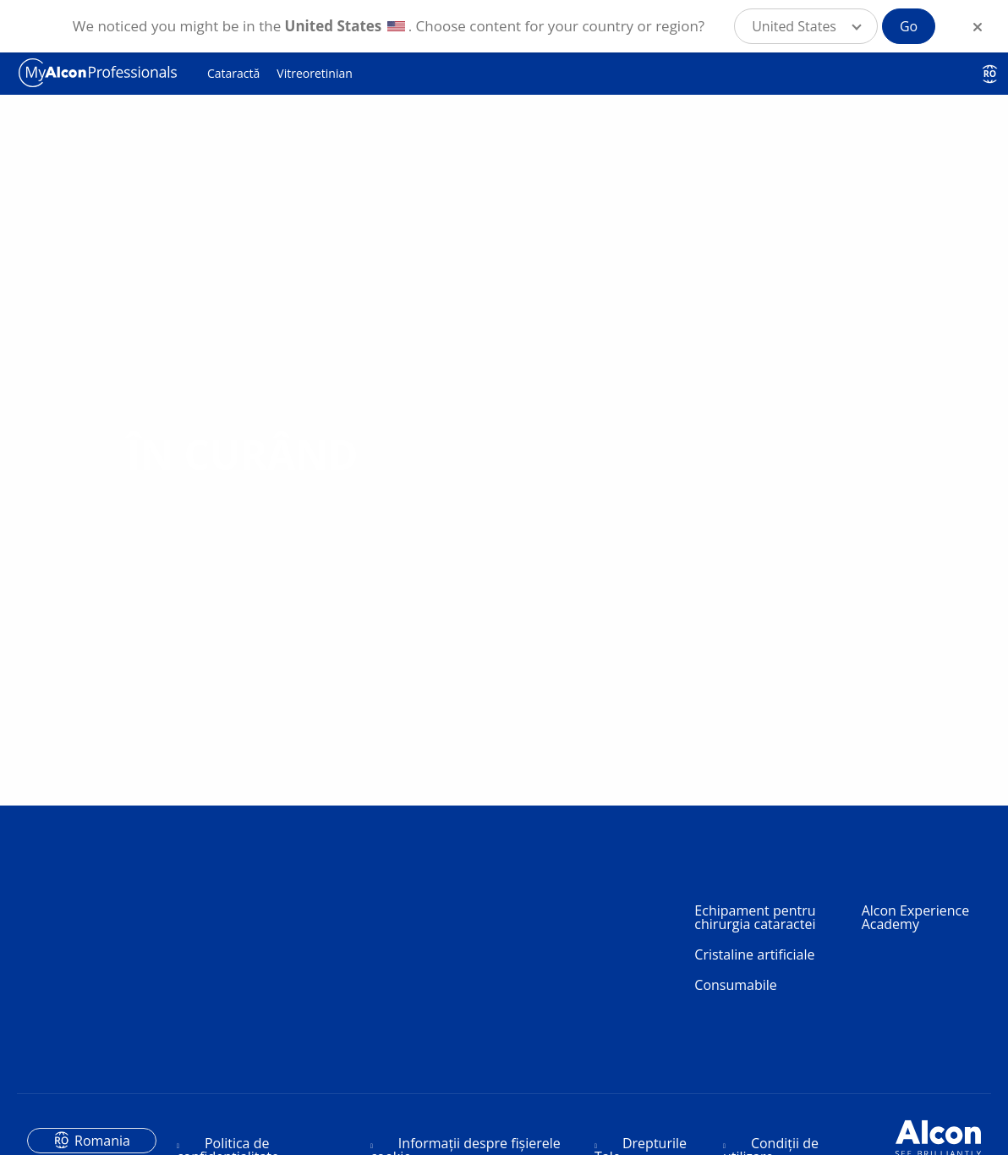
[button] (806, 26)
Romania (102, 1140)
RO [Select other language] (989, 74)
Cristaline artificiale (754, 954)
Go (909, 26)
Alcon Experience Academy (915, 917)
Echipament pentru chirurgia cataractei (754, 917)
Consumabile (735, 985)
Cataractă (233, 73)
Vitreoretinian (314, 73)
